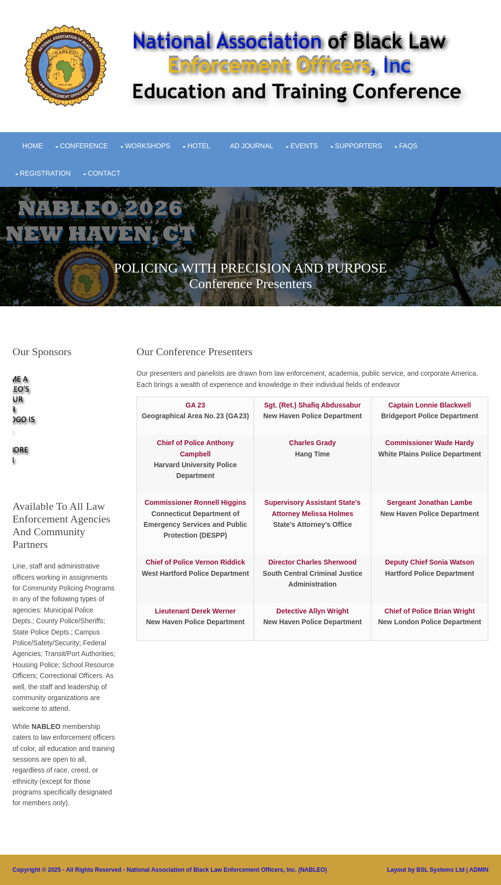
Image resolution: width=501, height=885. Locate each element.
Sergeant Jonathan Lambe (430, 502)
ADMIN (478, 869)
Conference (84, 146)
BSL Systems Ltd (440, 869)
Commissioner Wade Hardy (429, 443)
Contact (104, 173)
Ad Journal (251, 146)
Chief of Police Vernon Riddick (195, 562)
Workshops (148, 146)
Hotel (198, 146)
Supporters (358, 146)
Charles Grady (312, 443)
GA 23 (195, 405)
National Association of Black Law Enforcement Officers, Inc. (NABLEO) (227, 869)
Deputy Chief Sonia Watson (429, 562)
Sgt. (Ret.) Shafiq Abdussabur (312, 405)
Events (304, 146)
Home (33, 146)
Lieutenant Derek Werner (195, 611)
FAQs (408, 146)
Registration (45, 173)
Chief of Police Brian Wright (430, 611)
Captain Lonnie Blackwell (429, 405)
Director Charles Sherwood (312, 562)
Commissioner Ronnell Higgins (195, 502)
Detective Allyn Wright (312, 611)
